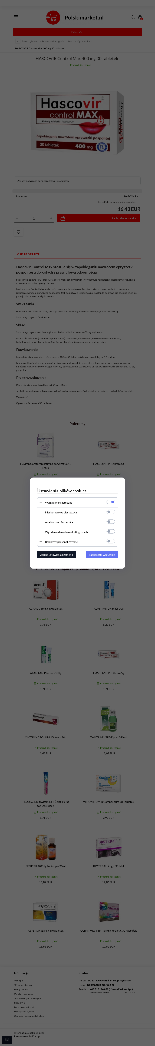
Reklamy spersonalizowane (61, 541)
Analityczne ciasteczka (59, 522)
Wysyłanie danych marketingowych (66, 531)
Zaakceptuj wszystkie (102, 554)
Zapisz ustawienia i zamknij (56, 554)
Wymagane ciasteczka (58, 502)
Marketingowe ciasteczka (61, 512)
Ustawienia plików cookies (62, 490)
